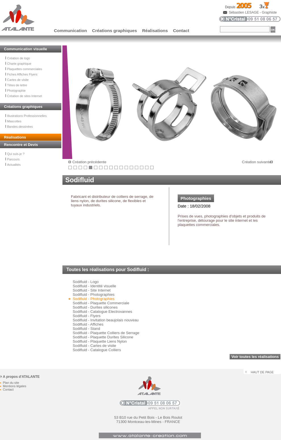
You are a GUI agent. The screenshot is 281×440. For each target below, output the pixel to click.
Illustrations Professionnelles (26, 116)
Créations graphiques (114, 30)
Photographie (15, 90)
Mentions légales (14, 386)
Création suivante (256, 162)
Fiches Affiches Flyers (21, 74)
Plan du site (11, 382)
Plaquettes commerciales (23, 69)
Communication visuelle (25, 49)
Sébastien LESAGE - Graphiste (253, 12)
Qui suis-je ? (14, 154)
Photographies (196, 198)
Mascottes (13, 121)
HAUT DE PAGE (262, 372)
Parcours (12, 159)
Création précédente (89, 162)
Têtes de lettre (16, 85)
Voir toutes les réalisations (255, 357)
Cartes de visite (17, 79)
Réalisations (155, 30)
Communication (70, 30)
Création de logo (17, 58)
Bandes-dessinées (19, 126)
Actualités (13, 164)
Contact (181, 30)
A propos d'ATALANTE (21, 377)
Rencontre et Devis (21, 145)
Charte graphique (18, 63)
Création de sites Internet (23, 96)
